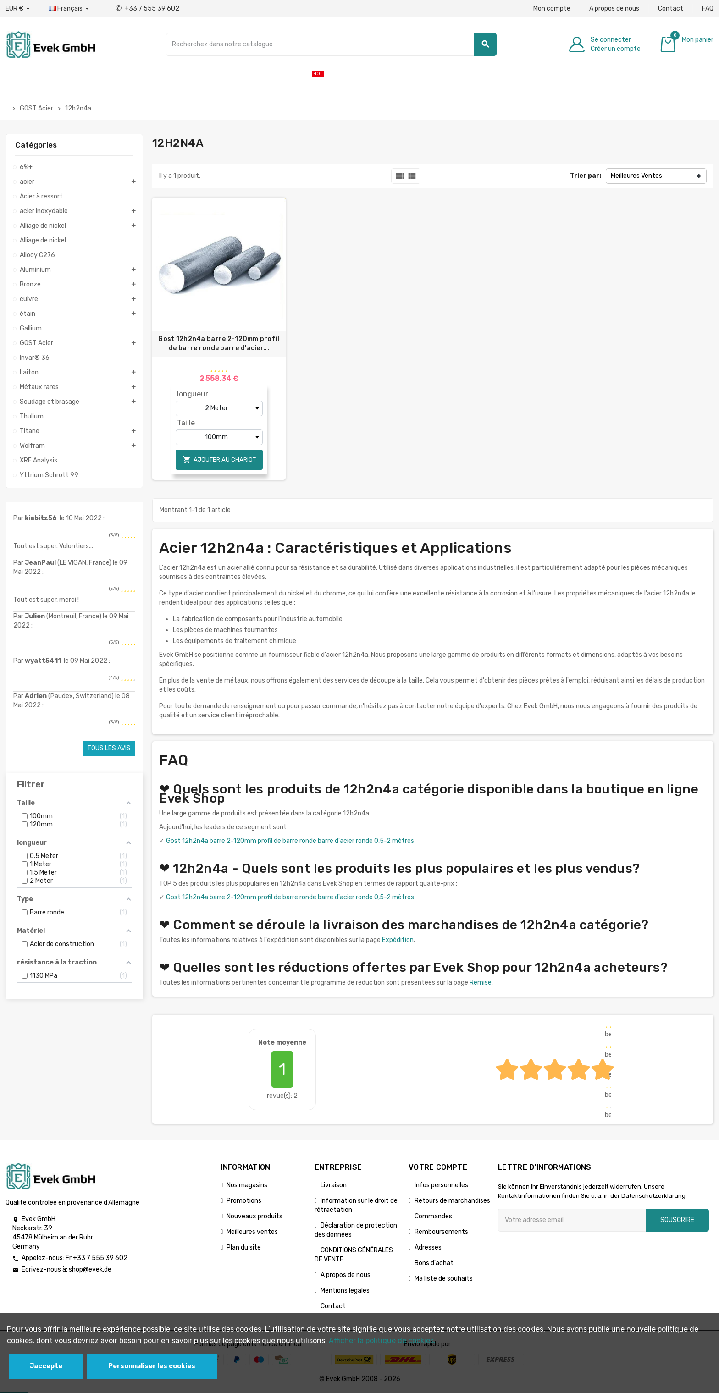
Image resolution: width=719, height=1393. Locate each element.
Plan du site (244, 1247)
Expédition (398, 940)
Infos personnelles (441, 1185)
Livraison (334, 1185)
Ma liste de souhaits (444, 1279)
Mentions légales (345, 1290)
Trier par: (585, 176)
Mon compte (551, 8)
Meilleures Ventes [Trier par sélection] (636, 176)
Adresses (428, 1247)
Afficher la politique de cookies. (382, 1340)
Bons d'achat (434, 1263)
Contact (670, 8)
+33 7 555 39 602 (147, 8)
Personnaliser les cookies (151, 1366)
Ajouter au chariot (219, 459)
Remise (481, 982)
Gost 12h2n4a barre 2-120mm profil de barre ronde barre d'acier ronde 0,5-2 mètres (290, 841)
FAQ (707, 8)
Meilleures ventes (252, 1232)
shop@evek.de (90, 1269)
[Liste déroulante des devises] (18, 8)
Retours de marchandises (452, 1201)
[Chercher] (331, 44)
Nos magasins (247, 1185)
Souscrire (677, 1220)
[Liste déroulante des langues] (69, 8)
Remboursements (441, 1232)
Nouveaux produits (254, 1216)
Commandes (433, 1216)
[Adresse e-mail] (572, 1220)
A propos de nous (614, 8)
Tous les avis (109, 748)
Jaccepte (46, 1366)
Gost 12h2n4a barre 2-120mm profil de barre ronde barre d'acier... (218, 343)
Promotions (244, 1201)
